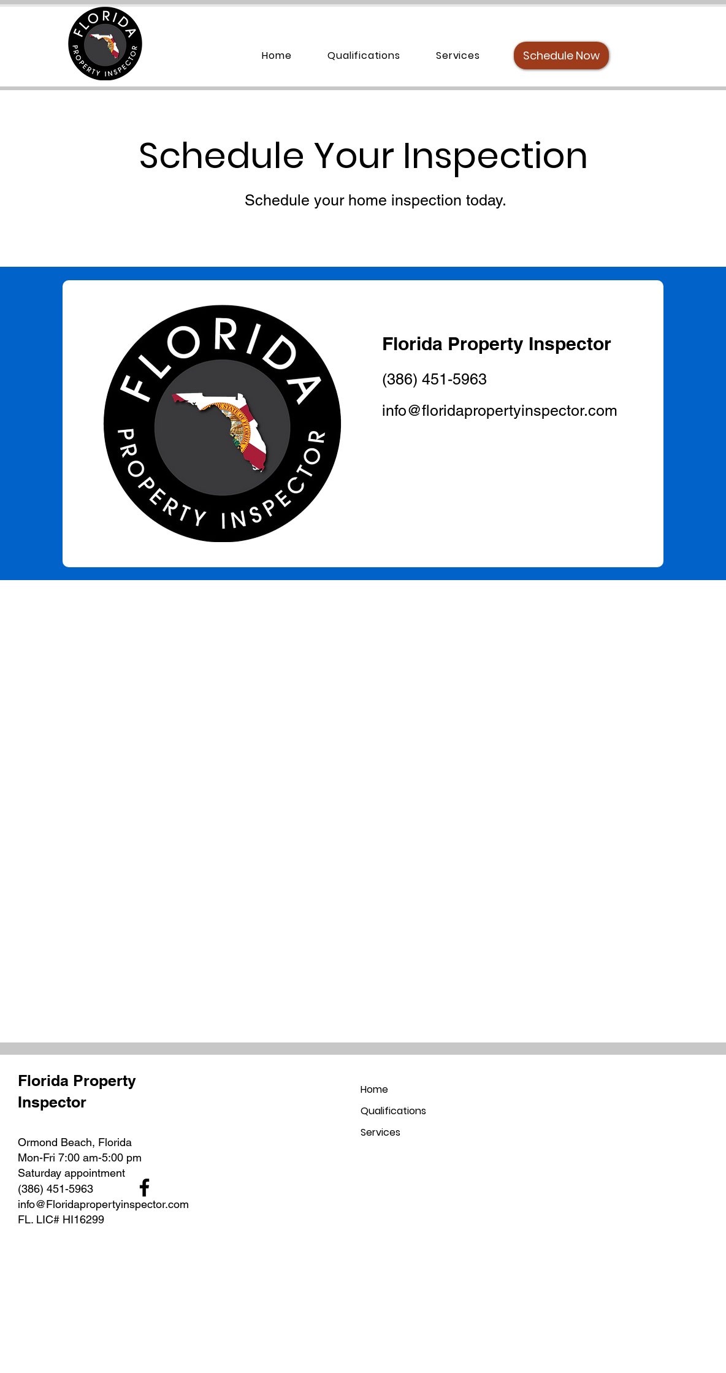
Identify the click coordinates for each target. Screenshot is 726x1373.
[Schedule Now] (561, 55)
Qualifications (393, 1111)
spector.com (159, 1204)
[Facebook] (144, 1187)
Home (374, 1089)
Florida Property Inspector (496, 343)
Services (380, 1132)
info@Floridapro (57, 1204)
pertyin (112, 1204)
